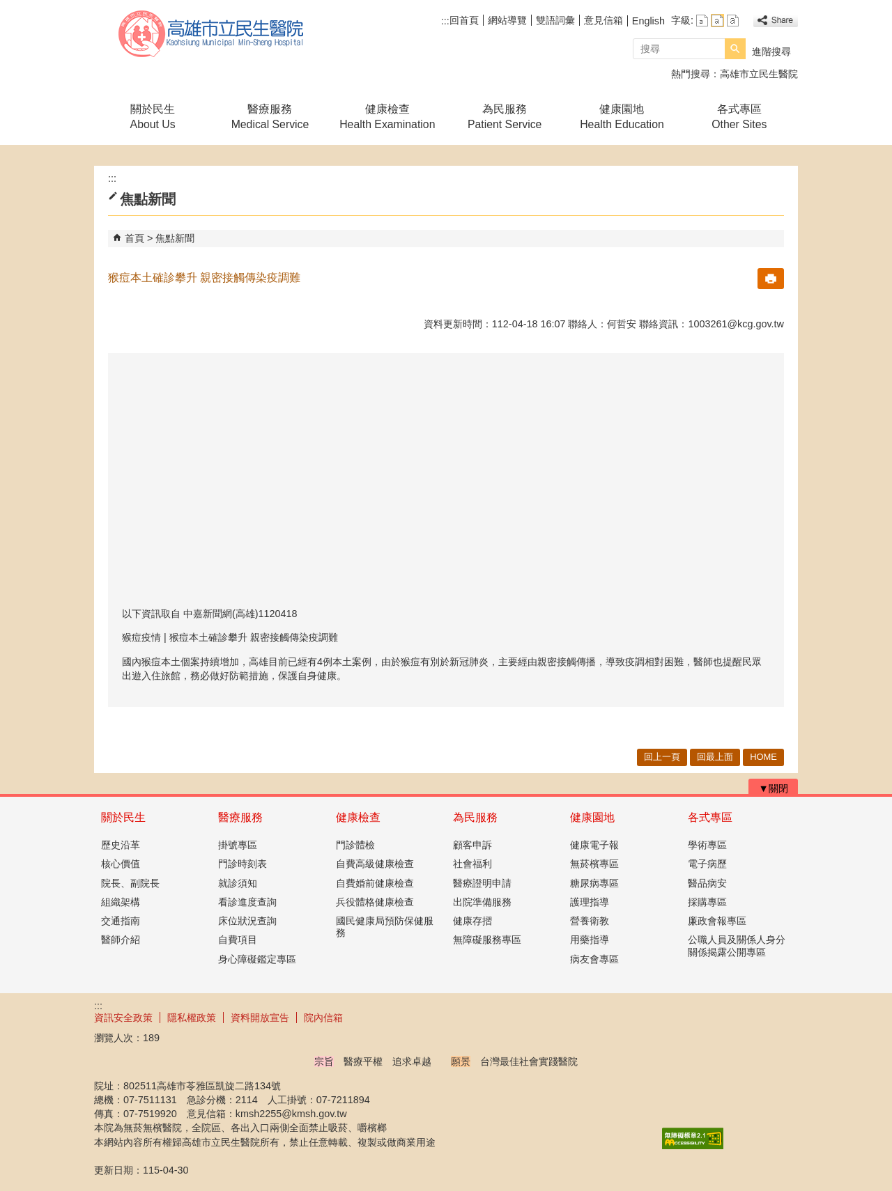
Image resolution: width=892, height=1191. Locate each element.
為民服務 (475, 817)
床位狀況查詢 (247, 920)
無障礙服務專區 (487, 939)
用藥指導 (589, 939)
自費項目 (237, 939)
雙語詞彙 (555, 20)
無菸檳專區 (594, 863)
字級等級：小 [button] (702, 20)
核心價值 (120, 863)
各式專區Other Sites (739, 116)
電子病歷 (707, 863)
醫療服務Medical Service (270, 116)
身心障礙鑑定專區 (257, 959)
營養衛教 (589, 920)
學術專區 (707, 844)
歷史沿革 (120, 844)
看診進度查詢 (247, 902)
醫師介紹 (120, 939)
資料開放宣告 (260, 1017)
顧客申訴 (472, 844)
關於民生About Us (153, 116)
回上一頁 (662, 757)
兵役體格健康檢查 (375, 902)
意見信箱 (603, 20)
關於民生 (123, 817)
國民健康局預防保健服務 (384, 926)
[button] (735, 48)
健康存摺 (472, 920)
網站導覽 (507, 20)
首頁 (134, 238)
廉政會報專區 (717, 920)
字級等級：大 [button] (733, 20)
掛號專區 (237, 844)
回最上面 (715, 757)
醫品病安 (707, 883)
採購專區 (707, 902)
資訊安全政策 (123, 1017)
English (648, 20)
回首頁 (464, 20)
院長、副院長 (130, 883)
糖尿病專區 (594, 883)
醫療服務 (240, 817)
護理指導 (589, 902)
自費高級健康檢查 (375, 863)
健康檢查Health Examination (387, 116)
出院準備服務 (482, 902)
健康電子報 (594, 844)
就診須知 (237, 883)
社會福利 (472, 863)
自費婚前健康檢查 (375, 883)
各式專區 (710, 817)
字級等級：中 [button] (717, 20)
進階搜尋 (771, 51)
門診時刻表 (242, 863)
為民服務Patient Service (504, 116)
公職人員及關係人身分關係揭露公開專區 (736, 945)
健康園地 (592, 817)
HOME (763, 757)
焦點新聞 (174, 238)
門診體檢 (355, 844)
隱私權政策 (191, 1017)
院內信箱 (323, 1017)
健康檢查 (358, 817)
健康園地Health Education (622, 116)
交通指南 (120, 920)
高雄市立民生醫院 (212, 33)
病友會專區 (594, 959)
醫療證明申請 (482, 883)
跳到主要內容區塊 (7, 7)
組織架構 (120, 902)
